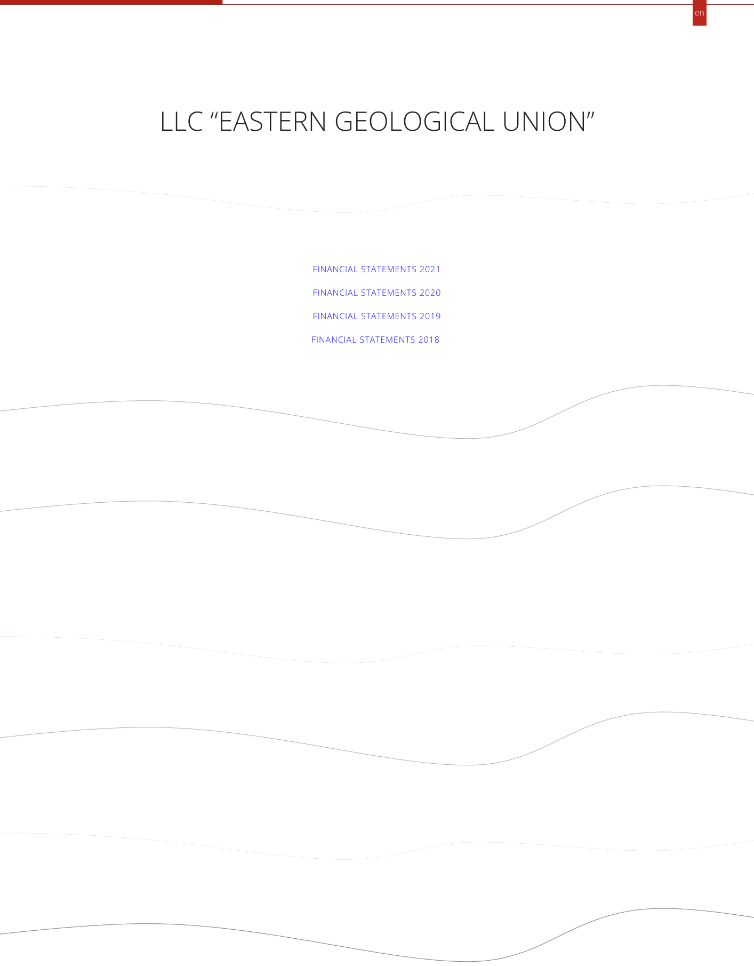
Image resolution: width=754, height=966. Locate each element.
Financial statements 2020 (377, 292)
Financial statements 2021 (377, 269)
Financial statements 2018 (377, 339)
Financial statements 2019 (377, 316)
